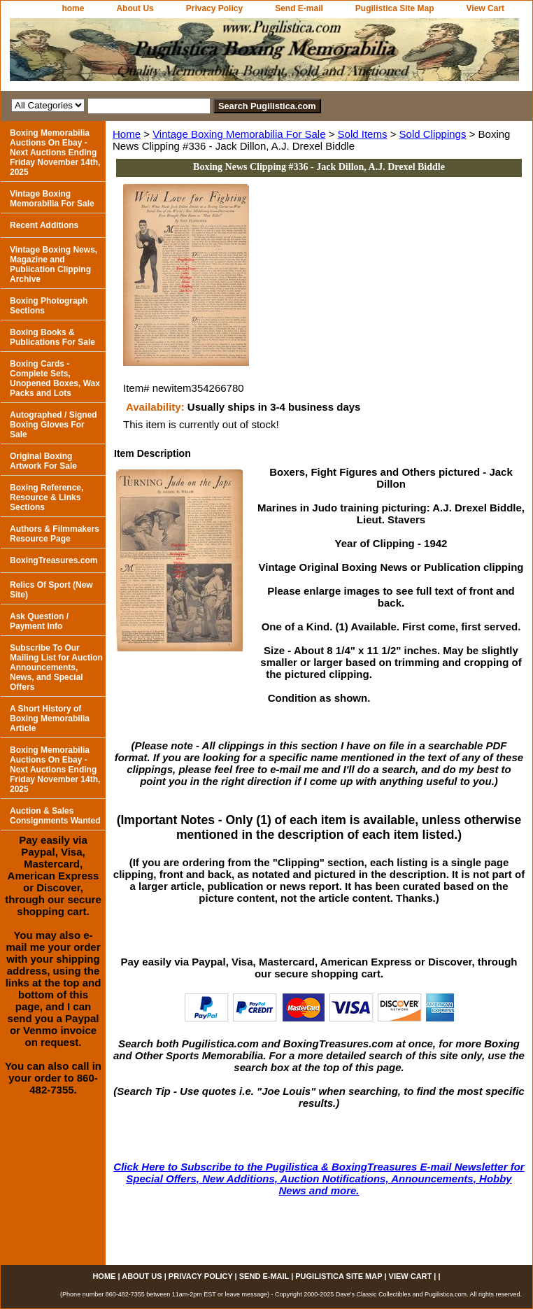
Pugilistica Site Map (394, 8)
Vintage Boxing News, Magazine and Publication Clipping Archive (53, 264)
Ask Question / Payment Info (39, 621)
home (73, 8)
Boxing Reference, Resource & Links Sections (46, 497)
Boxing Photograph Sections (48, 306)
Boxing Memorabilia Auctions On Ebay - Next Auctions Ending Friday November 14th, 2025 (55, 152)
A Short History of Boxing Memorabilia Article (50, 718)
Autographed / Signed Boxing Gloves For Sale (53, 424)
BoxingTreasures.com (53, 560)
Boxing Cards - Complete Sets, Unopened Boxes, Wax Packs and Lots (55, 378)
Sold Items (363, 134)
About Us (134, 8)
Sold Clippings (433, 134)
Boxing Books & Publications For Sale (52, 337)
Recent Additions (44, 225)
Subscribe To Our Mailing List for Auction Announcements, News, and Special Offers (56, 667)
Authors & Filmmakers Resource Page (54, 534)
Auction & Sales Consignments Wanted (55, 816)
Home (127, 134)
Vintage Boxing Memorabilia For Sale (238, 134)
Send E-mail (299, 8)
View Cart (485, 8)
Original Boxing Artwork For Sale (43, 461)
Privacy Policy (214, 8)
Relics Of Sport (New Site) (51, 590)
